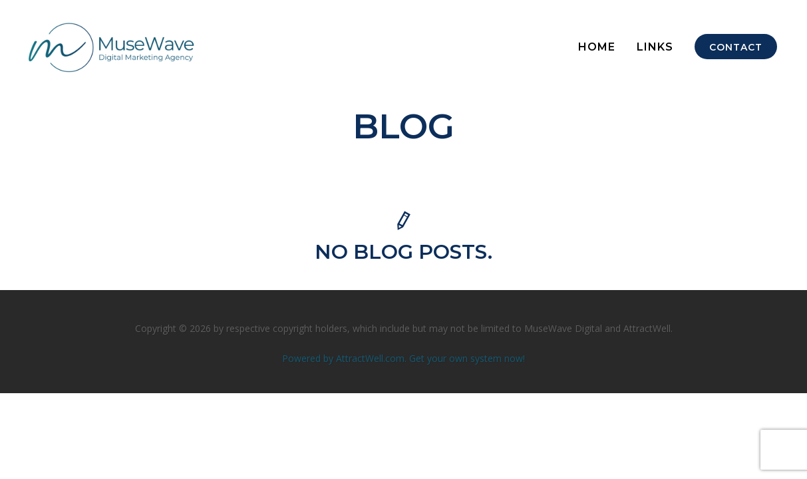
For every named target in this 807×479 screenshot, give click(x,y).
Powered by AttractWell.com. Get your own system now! (403, 358)
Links (655, 47)
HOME (596, 47)
